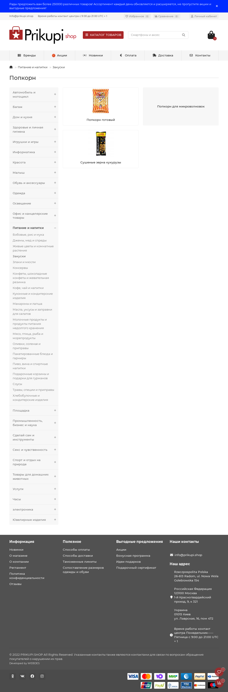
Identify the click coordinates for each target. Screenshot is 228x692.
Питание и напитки (32, 67)
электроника (35, 509)
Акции (121, 549)
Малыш (35, 172)
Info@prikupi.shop (21, 16)
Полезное (72, 542)
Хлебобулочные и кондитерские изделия (30, 398)
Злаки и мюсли (24, 262)
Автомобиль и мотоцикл (35, 94)
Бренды (26, 55)
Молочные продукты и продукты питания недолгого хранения (30, 324)
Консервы (20, 268)
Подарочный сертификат (136, 567)
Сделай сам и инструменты (35, 437)
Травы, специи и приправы (33, 389)
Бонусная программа (133, 555)
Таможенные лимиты (80, 561)
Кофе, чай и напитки (28, 288)
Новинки (93, 55)
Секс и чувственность (35, 450)
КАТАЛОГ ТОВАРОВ (103, 35)
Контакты (199, 55)
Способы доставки (78, 555)
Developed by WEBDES (24, 663)
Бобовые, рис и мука (28, 234)
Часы (35, 499)
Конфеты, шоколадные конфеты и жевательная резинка (31, 278)
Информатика (35, 152)
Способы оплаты (76, 549)
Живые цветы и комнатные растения (33, 248)
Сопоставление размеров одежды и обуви (83, 570)
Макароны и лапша (27, 303)
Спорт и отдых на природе (35, 462)
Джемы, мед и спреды (30, 240)
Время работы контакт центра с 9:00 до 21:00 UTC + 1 (72, 16)
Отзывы (15, 584)
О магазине (18, 555)
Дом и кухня (35, 117)
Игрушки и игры (35, 142)
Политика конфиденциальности (26, 576)
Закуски (59, 67)
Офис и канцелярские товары (35, 216)
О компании (19, 561)
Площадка (35, 410)
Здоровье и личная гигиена (35, 129)
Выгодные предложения (139, 542)
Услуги (35, 489)
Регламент (17, 567)
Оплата (127, 55)
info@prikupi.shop (188, 555)
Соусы (17, 384)
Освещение (35, 203)
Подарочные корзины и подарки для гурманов (31, 376)
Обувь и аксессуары (35, 183)
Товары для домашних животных (35, 477)
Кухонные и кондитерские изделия (33, 296)
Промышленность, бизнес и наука (35, 423)
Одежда (35, 193)
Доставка (163, 55)
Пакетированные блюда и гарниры (33, 356)
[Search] (158, 35)
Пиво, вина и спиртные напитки (30, 366)
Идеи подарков (128, 561)
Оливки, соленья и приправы (27, 346)
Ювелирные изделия (35, 520)
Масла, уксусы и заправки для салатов (32, 311)
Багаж (35, 107)
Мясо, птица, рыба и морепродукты (28, 336)
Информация (21, 542)
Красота (35, 162)
